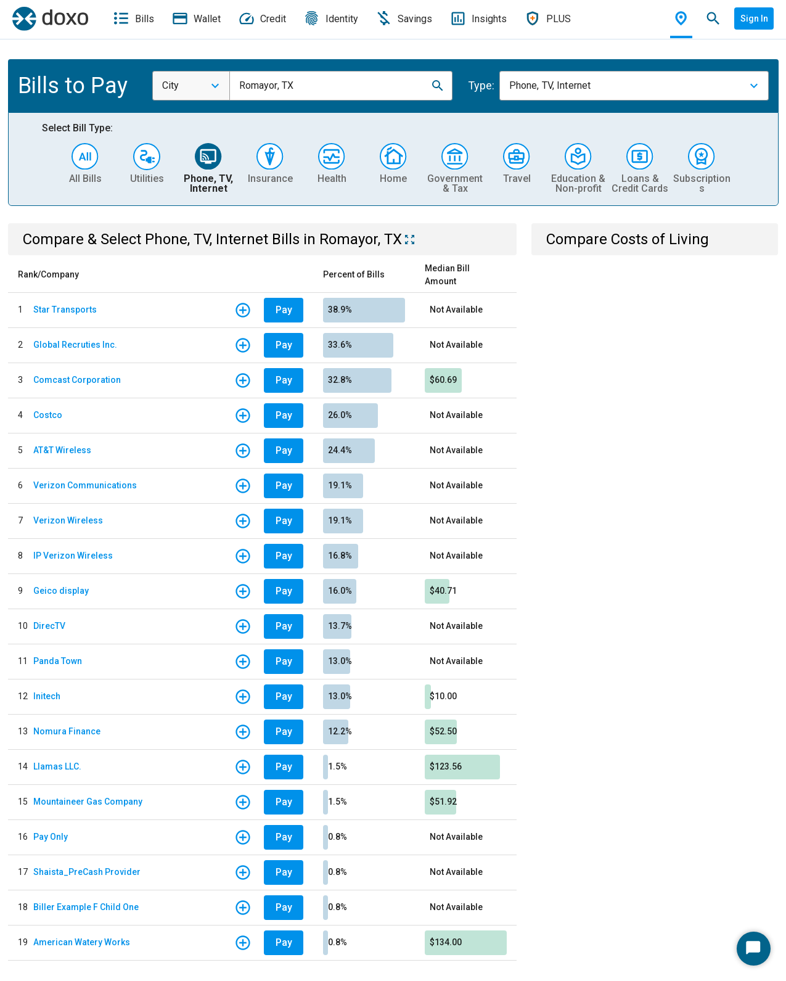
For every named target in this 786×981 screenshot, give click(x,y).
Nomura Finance (66, 731)
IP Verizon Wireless (73, 555)
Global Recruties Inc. (75, 345)
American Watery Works (81, 942)
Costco (47, 415)
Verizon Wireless (68, 520)
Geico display (61, 591)
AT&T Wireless (62, 450)
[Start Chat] (754, 949)
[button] (437, 85)
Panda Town (57, 661)
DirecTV (49, 626)
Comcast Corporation (77, 380)
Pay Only (50, 837)
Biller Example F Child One (86, 907)
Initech (46, 696)
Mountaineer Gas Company (87, 802)
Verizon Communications (85, 485)
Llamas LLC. (57, 766)
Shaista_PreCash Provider (87, 872)
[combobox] (191, 86)
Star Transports (65, 309)
